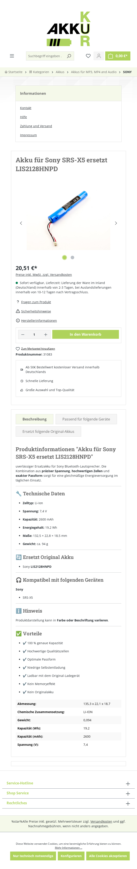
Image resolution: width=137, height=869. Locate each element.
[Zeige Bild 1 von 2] (64, 257)
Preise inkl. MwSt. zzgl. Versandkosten (44, 275)
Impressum (28, 135)
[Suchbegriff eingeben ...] (45, 56)
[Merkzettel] (88, 55)
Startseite (13, 72)
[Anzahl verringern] (22, 334)
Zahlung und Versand (36, 126)
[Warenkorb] (117, 56)
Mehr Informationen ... (68, 848)
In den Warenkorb (85, 334)
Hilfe (23, 117)
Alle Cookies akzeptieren (108, 856)
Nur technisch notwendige (33, 856)
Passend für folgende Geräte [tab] (86, 419)
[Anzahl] (34, 334)
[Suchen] (69, 56)
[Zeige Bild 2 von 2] (72, 257)
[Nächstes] (116, 223)
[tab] (34, 419)
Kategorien (39, 72)
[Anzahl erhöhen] (46, 334)
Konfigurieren (71, 856)
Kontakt (25, 108)
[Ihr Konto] (99, 55)
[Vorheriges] (21, 223)
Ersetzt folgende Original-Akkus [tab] (48, 431)
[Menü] (12, 55)
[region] (68, 223)
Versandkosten (101, 821)
